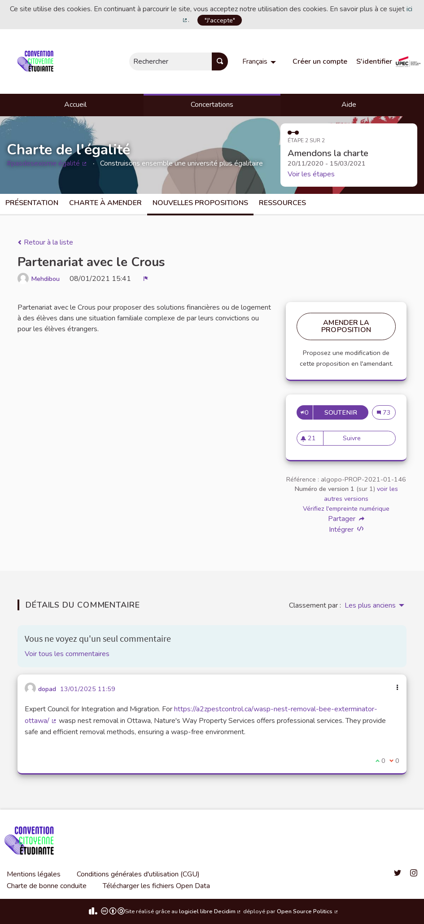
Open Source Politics (308, 911)
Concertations (212, 104)
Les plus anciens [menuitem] (370, 605)
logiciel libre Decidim (210, 911)
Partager (346, 518)
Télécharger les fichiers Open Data (156, 886)
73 (386, 412)
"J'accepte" (220, 20)
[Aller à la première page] (37, 61)
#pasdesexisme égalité (47, 163)
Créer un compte (320, 61)
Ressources (282, 203)
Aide (348, 104)
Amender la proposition (346, 326)
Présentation (31, 203)
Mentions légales (34, 874)
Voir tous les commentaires (67, 654)
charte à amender (105, 203)
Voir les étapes (311, 174)
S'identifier (374, 61)
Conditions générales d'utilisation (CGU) (138, 874)
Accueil (75, 104)
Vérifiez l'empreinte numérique (346, 508)
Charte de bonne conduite (47, 886)
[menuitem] (260, 61)
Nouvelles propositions (200, 203)
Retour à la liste (45, 242)
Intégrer (346, 529)
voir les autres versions (361, 493)
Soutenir (346, 412)
